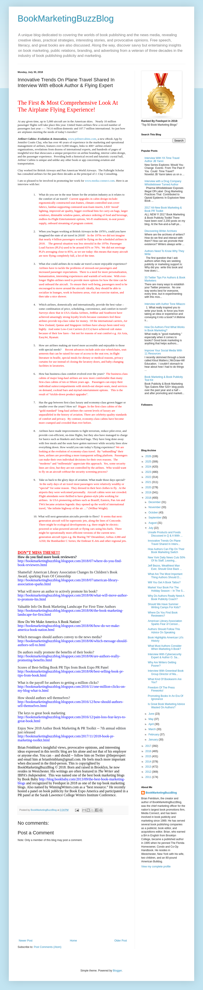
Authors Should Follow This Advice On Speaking (164, 631)
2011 (148, 777)
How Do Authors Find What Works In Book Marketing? (165, 329)
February (154, 734)
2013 (148, 766)
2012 (148, 771)
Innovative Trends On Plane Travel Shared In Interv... (164, 542)
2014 (148, 761)
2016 (148, 751)
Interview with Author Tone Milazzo (165, 304)
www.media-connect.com (100, 180)
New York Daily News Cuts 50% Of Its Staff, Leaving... (166, 559)
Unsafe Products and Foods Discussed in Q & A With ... (165, 534)
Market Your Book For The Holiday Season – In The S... (166, 589)
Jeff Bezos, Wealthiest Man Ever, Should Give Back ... (165, 567)
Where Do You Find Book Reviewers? (163, 614)
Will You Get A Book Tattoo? (164, 582)
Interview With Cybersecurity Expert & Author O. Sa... (164, 656)
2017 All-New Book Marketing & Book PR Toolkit (163, 209)
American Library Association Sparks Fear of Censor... (165, 622)
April (151, 724)
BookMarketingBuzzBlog (66, 18)
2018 (148, 497)
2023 (148, 472)
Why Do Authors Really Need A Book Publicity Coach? (166, 597)
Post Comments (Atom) (47, 947)
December (155, 502)
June (151, 713)
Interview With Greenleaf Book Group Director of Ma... (166, 672)
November (155, 507)
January (153, 739)
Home (73, 940)
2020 (148, 487)
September (155, 517)
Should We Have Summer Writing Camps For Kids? (164, 606)
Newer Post (25, 940)
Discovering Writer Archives (161, 231)
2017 (148, 746)
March (152, 729)
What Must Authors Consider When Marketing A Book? (165, 647)
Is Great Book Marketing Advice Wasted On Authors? (166, 706)
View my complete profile (156, 866)
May (151, 719)
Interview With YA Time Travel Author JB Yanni (162, 160)
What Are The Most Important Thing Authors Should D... (165, 575)
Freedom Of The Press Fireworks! (161, 689)
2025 (148, 461)
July (151, 527)
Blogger (117, 970)
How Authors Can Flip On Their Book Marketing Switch (166, 551)
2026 (148, 456)
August (153, 522)
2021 (148, 482)
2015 (148, 756)
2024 (148, 466)
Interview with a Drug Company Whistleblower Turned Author (163, 183)
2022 (148, 477)
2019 (148, 492)
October (153, 512)
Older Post (120, 940)
